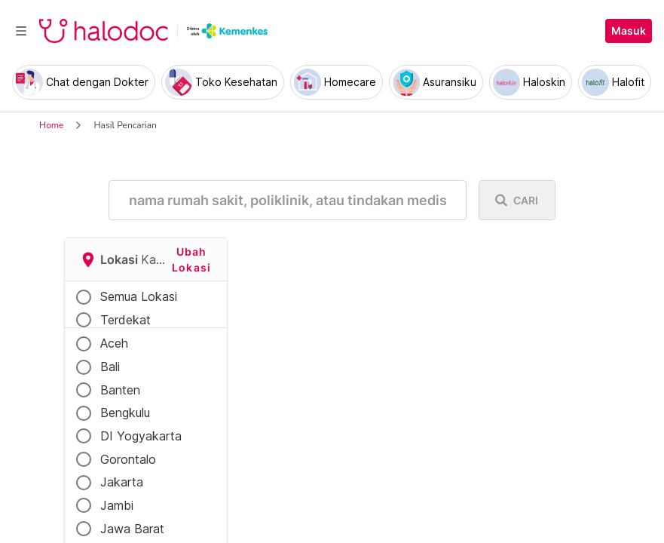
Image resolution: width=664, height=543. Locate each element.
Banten (120, 390)
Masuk (628, 31)
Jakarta (121, 482)
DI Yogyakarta (141, 436)
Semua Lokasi (138, 296)
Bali (110, 366)
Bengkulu (125, 412)
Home (51, 125)
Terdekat (125, 320)
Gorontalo (128, 459)
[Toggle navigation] (21, 30)
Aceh (114, 343)
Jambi (116, 505)
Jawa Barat (132, 528)
